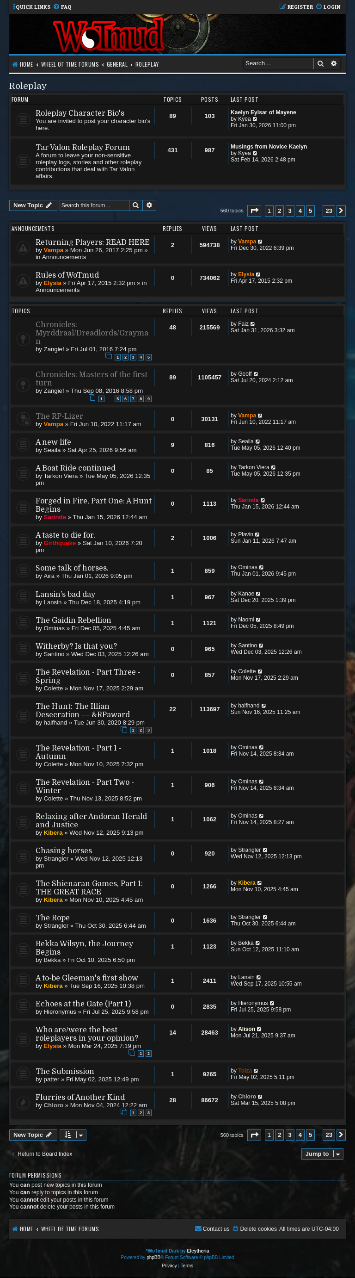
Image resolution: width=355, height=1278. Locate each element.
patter (52, 1079)
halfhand (55, 722)
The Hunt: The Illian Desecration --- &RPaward (83, 710)
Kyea (244, 119)
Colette (53, 688)
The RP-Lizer (59, 416)
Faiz (243, 324)
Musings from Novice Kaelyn (269, 146)
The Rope (53, 918)
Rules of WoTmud (67, 275)
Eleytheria (198, 1250)
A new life (53, 442)
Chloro (54, 1105)
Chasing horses (64, 851)
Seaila (52, 450)
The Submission (65, 1071)
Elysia (52, 282)
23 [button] (328, 210)
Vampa (54, 250)
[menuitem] (62, 7)
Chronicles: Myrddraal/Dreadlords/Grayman (92, 333)
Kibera (53, 832)
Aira (49, 575)
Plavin (245, 534)
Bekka (52, 959)
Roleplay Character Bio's (80, 113)
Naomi (246, 619)
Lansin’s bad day (65, 594)
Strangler (56, 858)
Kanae (246, 593)
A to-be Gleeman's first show (87, 978)
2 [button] (279, 210)
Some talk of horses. (72, 568)
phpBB (153, 1257)
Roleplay (28, 86)
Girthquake (60, 543)
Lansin (53, 602)
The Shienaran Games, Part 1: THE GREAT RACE (89, 888)
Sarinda (55, 517)
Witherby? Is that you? (76, 646)
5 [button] (310, 210)
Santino (54, 654)
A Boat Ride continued (76, 468)
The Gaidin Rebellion (73, 620)
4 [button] (300, 210)
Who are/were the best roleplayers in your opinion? (87, 1034)
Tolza (245, 1070)
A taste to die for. (66, 535)
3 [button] (290, 210)
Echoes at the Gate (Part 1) (83, 1004)
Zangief (54, 349)
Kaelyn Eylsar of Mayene (263, 112)
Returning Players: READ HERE (93, 242)
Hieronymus (60, 1011)
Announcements (64, 257)
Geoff (244, 374)
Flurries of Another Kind (80, 1097)
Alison (246, 1029)
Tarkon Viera (61, 475)
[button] (254, 211)
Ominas (247, 567)
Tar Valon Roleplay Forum (83, 147)
